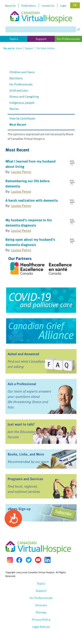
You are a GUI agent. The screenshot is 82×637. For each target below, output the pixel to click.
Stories (14, 108)
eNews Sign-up (19, 508)
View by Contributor (22, 118)
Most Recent (17, 124)
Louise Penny (21, 171)
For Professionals (21, 84)
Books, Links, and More (26, 454)
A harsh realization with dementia (31, 200)
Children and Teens (22, 72)
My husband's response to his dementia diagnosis (28, 222)
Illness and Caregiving (24, 96)
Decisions (16, 78)
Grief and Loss (18, 90)
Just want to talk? (21, 424)
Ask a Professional (22, 383)
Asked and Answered (23, 354)
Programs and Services (25, 478)
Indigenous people (21, 102)
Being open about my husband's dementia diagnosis (30, 242)
